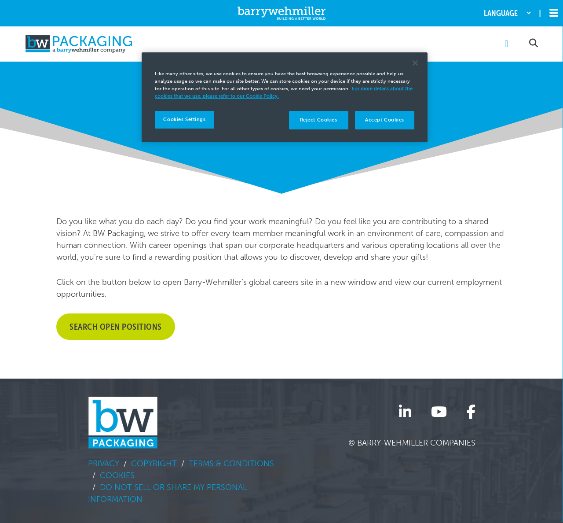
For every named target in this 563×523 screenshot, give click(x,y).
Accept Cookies (384, 120)
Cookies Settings (184, 119)
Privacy (103, 463)
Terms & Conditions (231, 463)
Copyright (154, 463)
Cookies (117, 475)
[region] (285, 97)
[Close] (415, 63)
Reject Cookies (318, 120)
